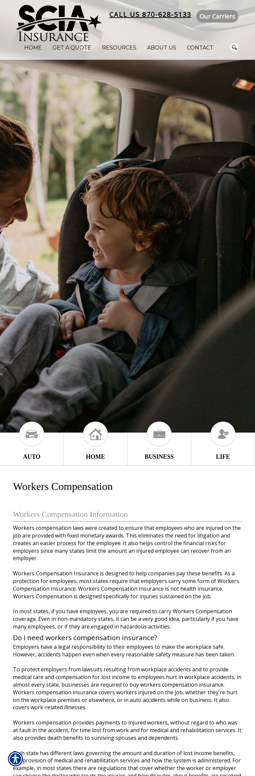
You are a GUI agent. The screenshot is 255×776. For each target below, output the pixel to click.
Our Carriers (217, 16)
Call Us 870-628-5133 (150, 14)
